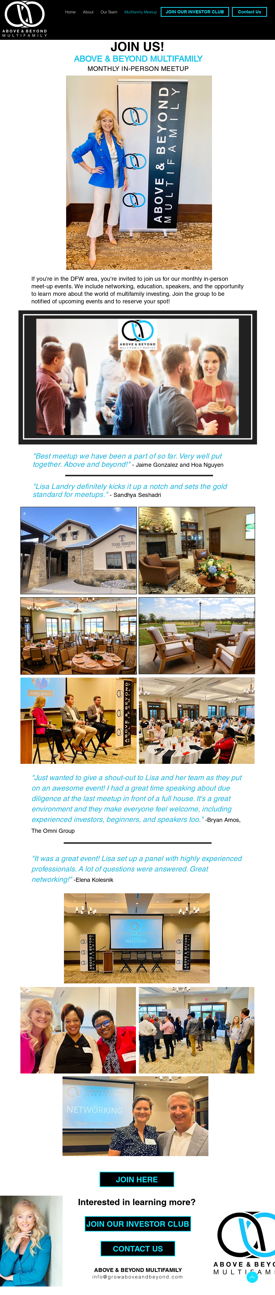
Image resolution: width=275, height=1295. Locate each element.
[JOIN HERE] (136, 1179)
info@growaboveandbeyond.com (137, 1277)
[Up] (252, 1277)
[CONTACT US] (137, 1248)
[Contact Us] (249, 12)
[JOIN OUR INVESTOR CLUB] (195, 12)
